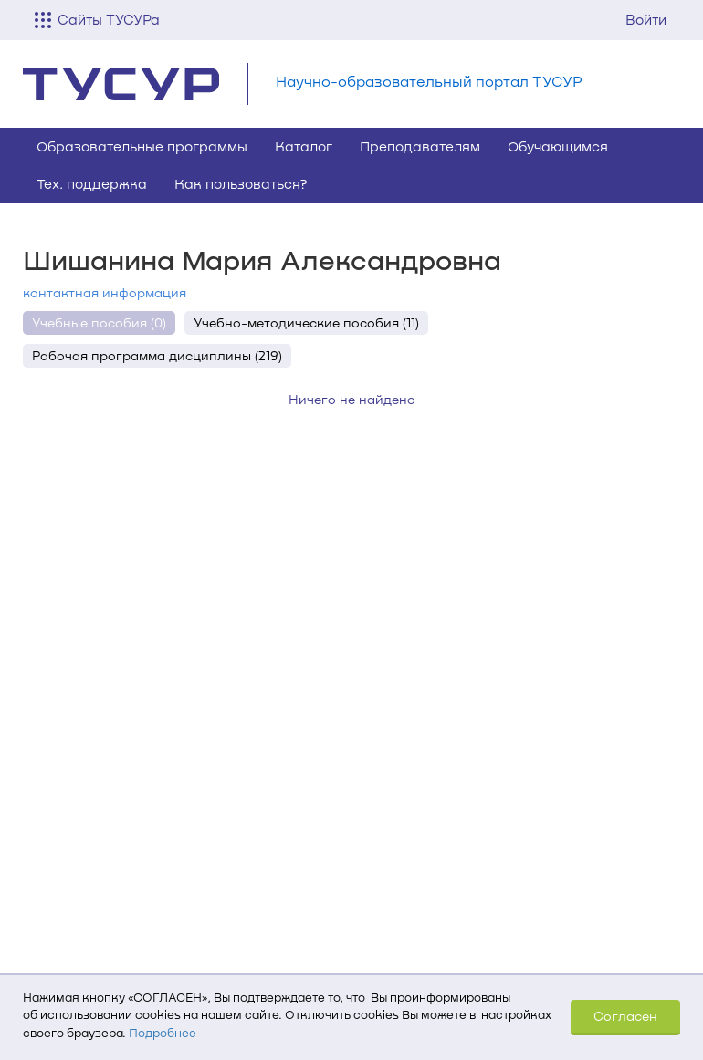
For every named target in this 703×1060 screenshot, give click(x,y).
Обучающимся (558, 146)
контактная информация (104, 292)
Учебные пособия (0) (99, 322)
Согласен (625, 1016)
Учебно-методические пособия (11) (306, 322)
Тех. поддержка (92, 183)
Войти (645, 19)
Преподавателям (420, 146)
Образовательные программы (142, 146)
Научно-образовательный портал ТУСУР (429, 80)
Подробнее (162, 1032)
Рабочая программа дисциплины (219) (157, 355)
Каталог (303, 146)
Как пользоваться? (241, 183)
